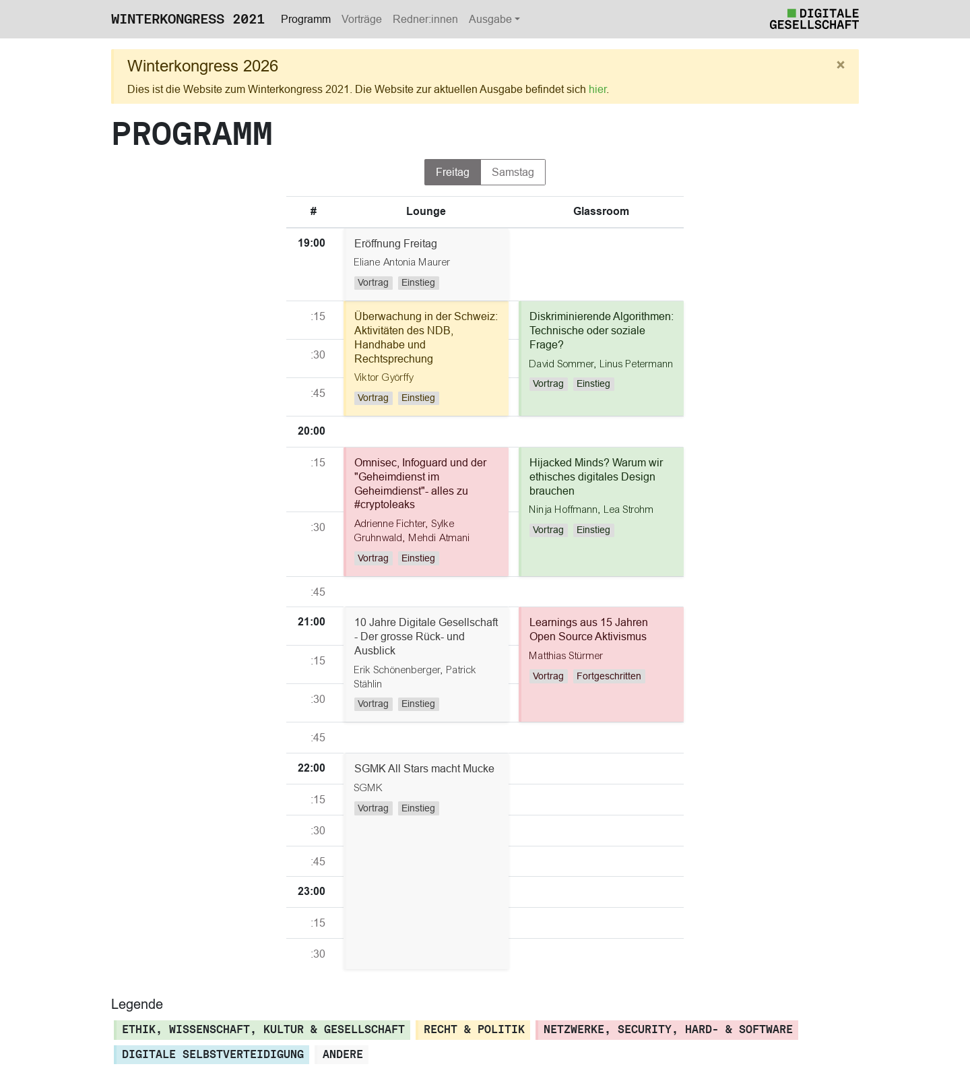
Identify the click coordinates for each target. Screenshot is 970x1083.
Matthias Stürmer (566, 656)
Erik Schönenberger (397, 670)
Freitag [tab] (453, 172)
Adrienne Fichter (390, 524)
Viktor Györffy (384, 377)
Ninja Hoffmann (563, 509)
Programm (306, 19)
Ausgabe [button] (490, 19)
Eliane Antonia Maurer (402, 262)
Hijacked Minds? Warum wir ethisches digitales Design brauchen (596, 476)
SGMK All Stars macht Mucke (424, 768)
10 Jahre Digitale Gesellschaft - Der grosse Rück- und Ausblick (426, 636)
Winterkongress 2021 (188, 19)
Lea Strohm (629, 509)
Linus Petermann (637, 364)
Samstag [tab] (513, 172)
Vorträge (362, 19)
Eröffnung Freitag (395, 243)
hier (597, 89)
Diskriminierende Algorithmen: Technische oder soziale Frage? (601, 330)
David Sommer (561, 364)
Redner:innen (425, 19)
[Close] (840, 65)
